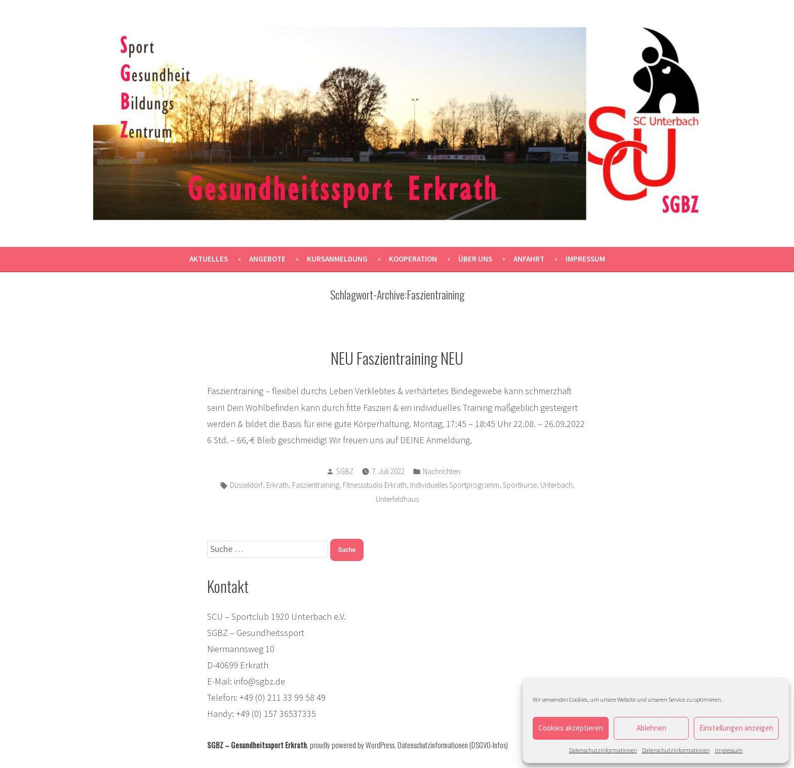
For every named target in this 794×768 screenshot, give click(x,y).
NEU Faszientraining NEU (397, 357)
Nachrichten (441, 471)
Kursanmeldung (337, 259)
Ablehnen (651, 728)
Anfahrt (528, 259)
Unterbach (556, 485)
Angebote (267, 259)
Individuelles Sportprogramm (454, 485)
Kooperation (413, 259)
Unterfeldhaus (397, 499)
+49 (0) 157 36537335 (276, 713)
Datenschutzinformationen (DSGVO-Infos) (453, 744)
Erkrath (277, 485)
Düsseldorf (246, 485)
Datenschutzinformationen (603, 750)
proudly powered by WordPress (352, 744)
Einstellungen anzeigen (736, 728)
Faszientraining (315, 485)
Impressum (729, 750)
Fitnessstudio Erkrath (375, 485)
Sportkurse (520, 485)
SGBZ (344, 471)
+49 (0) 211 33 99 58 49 (283, 697)
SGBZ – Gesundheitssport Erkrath (257, 744)
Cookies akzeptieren (570, 728)
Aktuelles (208, 259)
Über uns (475, 259)
